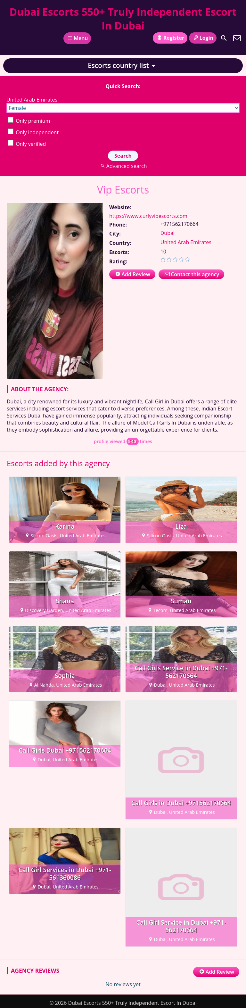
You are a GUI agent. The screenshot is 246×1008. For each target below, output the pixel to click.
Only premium (29, 120)
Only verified (27, 143)
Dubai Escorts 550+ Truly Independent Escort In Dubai (123, 18)
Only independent (33, 132)
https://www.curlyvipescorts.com (148, 215)
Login (202, 37)
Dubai (167, 232)
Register (170, 37)
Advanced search (123, 165)
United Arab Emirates (185, 242)
